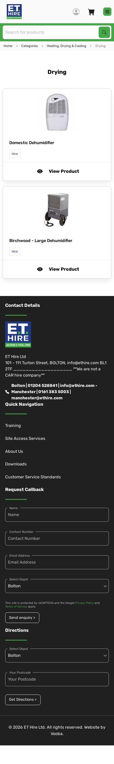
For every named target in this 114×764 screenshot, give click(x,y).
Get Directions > (22, 699)
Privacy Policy (84, 603)
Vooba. (57, 733)
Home (8, 46)
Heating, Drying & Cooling (66, 46)
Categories (29, 46)
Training (13, 425)
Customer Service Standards (33, 476)
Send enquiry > (22, 617)
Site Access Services (25, 438)
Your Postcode (20, 672)
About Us (14, 451)
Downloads (16, 464)
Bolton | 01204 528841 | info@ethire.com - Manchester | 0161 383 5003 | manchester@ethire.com (51, 392)
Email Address (19, 555)
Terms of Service (16, 606)
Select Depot (18, 579)
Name (13, 508)
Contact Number (21, 532)
